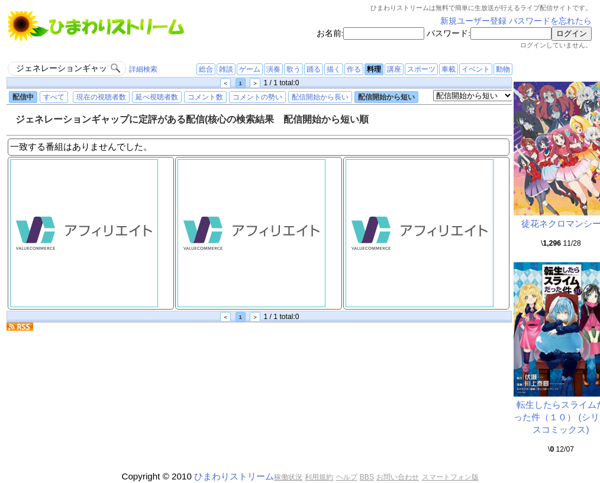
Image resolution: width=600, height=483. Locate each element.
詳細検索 (143, 69)
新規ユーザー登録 (473, 21)
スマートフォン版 (450, 477)
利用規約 (319, 477)
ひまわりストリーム (234, 476)
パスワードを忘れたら (550, 21)
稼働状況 (288, 477)
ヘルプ (346, 477)
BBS (367, 477)
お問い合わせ (397, 477)
